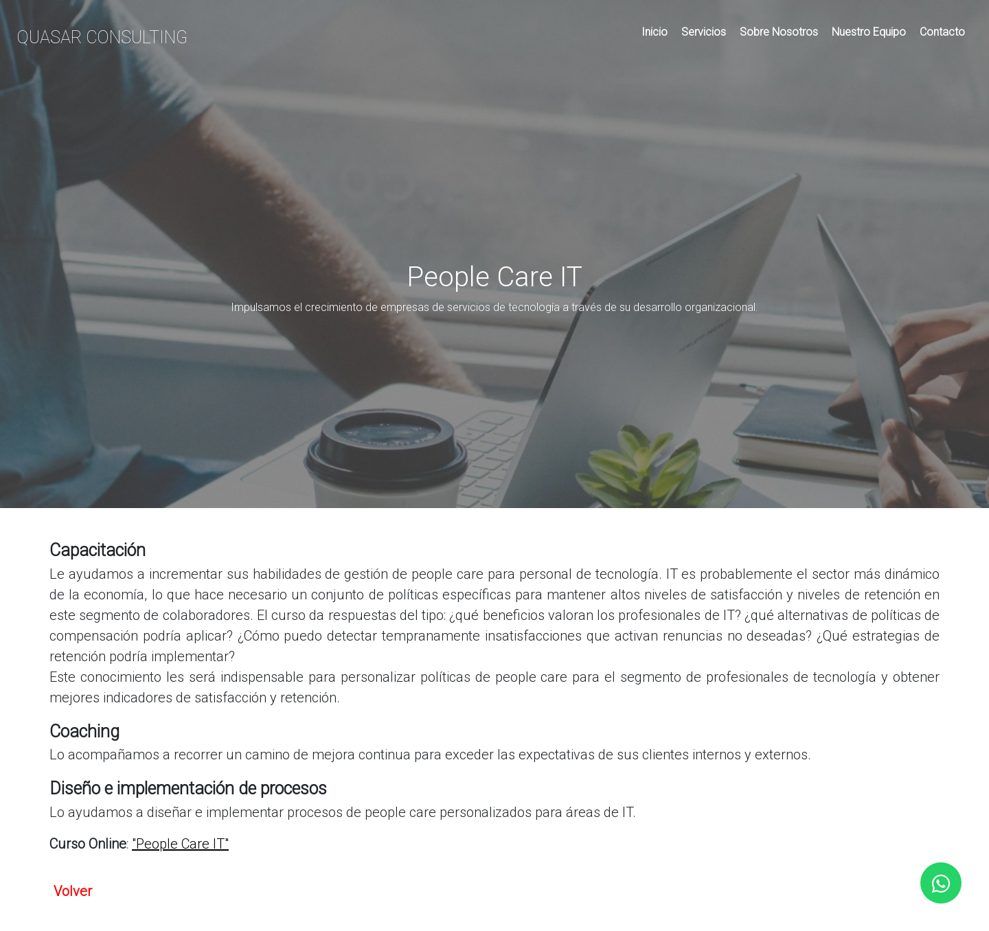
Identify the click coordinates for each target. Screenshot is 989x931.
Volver (73, 891)
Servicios (703, 31)
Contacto (942, 31)
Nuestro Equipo (869, 31)
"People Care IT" (180, 844)
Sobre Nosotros (779, 31)
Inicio (654, 31)
